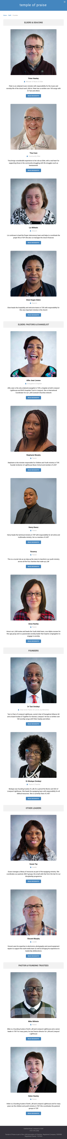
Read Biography (33, 96)
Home (5, 15)
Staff (9, 15)
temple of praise (33, 5)
